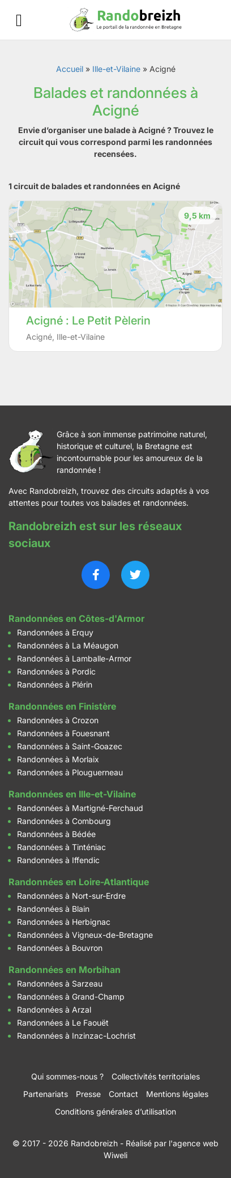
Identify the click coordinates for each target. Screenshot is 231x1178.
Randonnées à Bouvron (59, 948)
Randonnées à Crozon (58, 720)
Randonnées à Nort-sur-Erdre (71, 895)
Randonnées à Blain (53, 909)
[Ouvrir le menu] (18, 20)
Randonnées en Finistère (62, 706)
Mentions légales (177, 1094)
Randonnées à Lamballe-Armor (74, 658)
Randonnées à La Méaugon (67, 645)
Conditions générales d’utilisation (115, 1111)
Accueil (69, 69)
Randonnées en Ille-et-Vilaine (72, 794)
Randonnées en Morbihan (64, 969)
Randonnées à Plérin (54, 684)
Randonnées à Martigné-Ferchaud (80, 808)
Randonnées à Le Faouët (63, 1022)
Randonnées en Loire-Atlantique (78, 881)
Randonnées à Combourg (64, 821)
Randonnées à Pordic (56, 671)
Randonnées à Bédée (56, 834)
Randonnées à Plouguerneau (70, 772)
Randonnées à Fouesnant (63, 733)
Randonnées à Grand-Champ (71, 996)
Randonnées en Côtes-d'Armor (76, 618)
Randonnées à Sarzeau (59, 983)
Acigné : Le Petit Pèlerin (88, 320)
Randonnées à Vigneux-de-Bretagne (85, 935)
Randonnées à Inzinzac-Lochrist (76, 1035)
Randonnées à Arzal (54, 1009)
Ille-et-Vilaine (116, 69)
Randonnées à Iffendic (58, 860)
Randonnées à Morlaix (58, 759)
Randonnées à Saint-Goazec (69, 746)
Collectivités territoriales (156, 1076)
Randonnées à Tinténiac (61, 847)
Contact (123, 1094)
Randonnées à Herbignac (63, 922)
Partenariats (45, 1094)
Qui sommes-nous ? (67, 1076)
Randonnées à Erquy (55, 632)
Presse (88, 1094)
